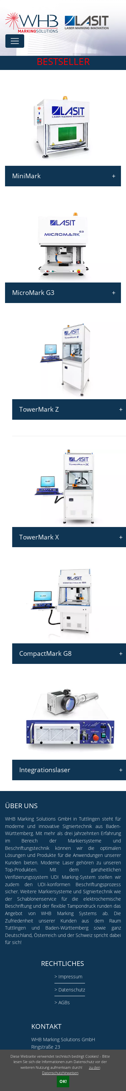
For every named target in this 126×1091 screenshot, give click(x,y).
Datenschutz (71, 989)
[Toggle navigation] (14, 41)
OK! (63, 1081)
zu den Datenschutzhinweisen (71, 1070)
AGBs (64, 1002)
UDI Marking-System (73, 877)
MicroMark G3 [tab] (63, 293)
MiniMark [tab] (63, 176)
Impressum (70, 976)
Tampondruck (81, 906)
